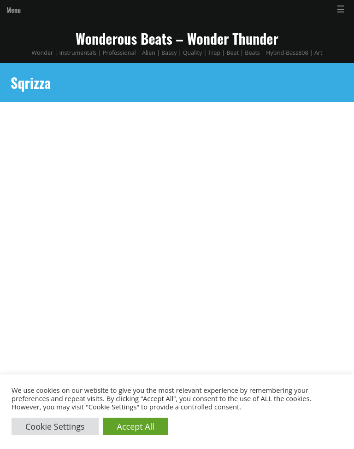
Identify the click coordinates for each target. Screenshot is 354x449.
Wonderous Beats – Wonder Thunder (177, 38)
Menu (13, 10)
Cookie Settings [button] (55, 426)
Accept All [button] (135, 426)
